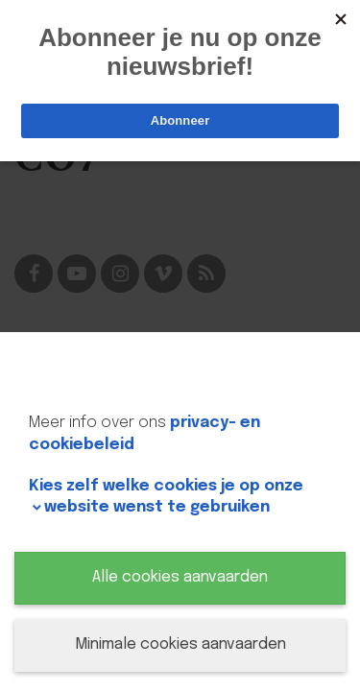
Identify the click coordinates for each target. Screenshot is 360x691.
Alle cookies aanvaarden (180, 577)
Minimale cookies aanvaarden (180, 644)
